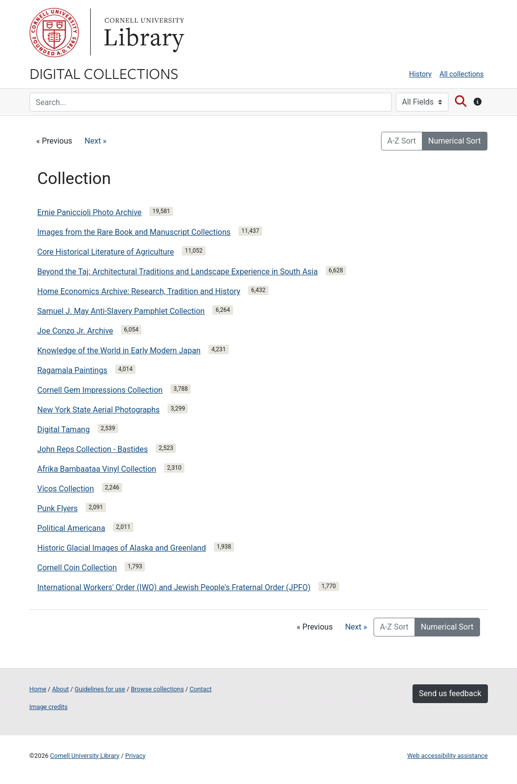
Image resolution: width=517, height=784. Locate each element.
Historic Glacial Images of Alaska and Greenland (121, 548)
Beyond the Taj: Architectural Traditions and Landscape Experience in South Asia (177, 271)
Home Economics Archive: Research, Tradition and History (139, 291)
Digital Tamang (63, 429)
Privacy (135, 755)
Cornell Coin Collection (77, 567)
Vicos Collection (65, 488)
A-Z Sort (401, 141)
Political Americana (71, 528)
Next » (96, 141)
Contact (201, 689)
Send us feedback (450, 693)
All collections (462, 74)
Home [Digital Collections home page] (38, 689)
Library (142, 32)
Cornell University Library (85, 755)
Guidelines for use (99, 689)
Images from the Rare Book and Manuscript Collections (134, 232)
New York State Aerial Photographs (98, 409)
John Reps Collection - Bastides (92, 449)
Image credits (49, 706)
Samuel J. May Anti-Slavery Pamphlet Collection (121, 311)
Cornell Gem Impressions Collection (100, 390)
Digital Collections (104, 73)
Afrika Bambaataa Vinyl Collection (96, 469)
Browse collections (157, 689)
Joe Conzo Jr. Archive (75, 331)
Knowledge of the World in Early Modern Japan (119, 350)
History (420, 74)
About (60, 689)
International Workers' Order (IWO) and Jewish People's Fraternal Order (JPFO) (174, 587)
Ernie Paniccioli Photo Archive (89, 212)
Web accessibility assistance (447, 755)
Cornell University (54, 32)
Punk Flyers (57, 508)
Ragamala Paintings (72, 370)
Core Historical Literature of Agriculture (105, 252)
